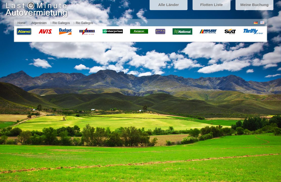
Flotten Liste (211, 5)
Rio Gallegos (61, 23)
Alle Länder (168, 5)
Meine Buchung (254, 5)
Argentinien (39, 23)
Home (21, 23)
